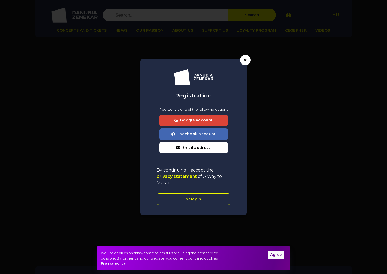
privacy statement (177, 176)
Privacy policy (113, 263)
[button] (193, 148)
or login (193, 199)
